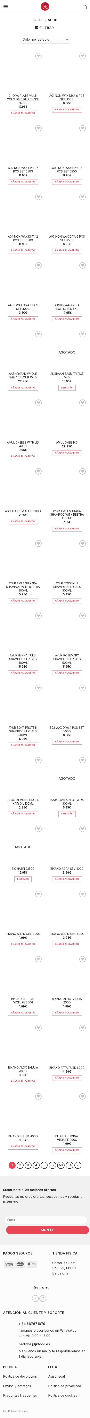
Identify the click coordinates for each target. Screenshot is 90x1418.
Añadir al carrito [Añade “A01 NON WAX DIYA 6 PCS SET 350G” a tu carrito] (67, 109)
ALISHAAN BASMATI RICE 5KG (67, 375)
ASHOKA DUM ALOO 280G (23, 511)
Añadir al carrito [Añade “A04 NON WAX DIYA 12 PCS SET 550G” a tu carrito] (23, 250)
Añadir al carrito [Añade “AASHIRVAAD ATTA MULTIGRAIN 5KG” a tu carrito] (67, 318)
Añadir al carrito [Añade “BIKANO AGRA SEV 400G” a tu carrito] (67, 878)
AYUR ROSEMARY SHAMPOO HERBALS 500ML (67, 659)
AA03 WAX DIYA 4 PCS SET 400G (23, 307)
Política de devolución (20, 1376)
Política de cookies (62, 1395)
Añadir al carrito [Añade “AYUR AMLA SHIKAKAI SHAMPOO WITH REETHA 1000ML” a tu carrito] (67, 528)
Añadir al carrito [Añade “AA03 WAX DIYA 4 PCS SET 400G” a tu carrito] (23, 318)
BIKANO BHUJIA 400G (23, 1136)
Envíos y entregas (17, 1386)
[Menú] (5, 6)
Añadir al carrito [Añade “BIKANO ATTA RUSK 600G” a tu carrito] (67, 1077)
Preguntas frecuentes (20, 1395)
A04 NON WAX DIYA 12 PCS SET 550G (23, 238)
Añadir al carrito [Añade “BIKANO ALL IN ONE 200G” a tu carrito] (23, 944)
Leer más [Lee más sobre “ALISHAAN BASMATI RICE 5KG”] (67, 387)
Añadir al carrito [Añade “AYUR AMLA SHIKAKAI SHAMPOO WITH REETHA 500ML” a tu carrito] (23, 600)
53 (61, 1165)
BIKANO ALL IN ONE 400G (67, 933)
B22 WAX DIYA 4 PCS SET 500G (67, 729)
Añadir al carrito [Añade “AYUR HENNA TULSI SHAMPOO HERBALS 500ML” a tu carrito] (23, 672)
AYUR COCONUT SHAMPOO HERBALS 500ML (67, 587)
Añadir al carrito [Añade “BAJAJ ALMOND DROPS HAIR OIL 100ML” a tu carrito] (23, 813)
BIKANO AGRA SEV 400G (67, 868)
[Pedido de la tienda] (45, 40)
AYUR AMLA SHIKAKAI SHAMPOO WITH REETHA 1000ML (67, 514)
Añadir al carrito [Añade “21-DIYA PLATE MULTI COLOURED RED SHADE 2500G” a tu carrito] (23, 113)
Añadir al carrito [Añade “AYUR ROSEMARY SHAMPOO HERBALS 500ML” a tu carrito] (67, 672)
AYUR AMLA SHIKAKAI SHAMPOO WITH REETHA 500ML (23, 587)
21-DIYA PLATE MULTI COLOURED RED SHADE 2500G (23, 99)
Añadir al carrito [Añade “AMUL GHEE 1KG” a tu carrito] (67, 452)
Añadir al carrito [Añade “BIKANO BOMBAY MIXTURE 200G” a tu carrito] (67, 1149)
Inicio (38, 20)
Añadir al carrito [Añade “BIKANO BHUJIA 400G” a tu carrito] (23, 1146)
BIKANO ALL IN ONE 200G (23, 933)
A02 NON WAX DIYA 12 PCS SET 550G (23, 169)
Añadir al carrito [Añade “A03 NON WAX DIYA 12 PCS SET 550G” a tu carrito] (67, 181)
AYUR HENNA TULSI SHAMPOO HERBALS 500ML (23, 659)
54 (70, 1165)
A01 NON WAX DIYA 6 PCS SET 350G (66, 97)
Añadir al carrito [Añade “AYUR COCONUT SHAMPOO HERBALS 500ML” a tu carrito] (67, 600)
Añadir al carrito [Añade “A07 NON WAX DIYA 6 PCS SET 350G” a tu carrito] (67, 250)
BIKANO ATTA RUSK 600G (66, 1067)
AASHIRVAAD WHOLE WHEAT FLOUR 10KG (23, 375)
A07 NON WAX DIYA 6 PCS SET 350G (67, 238)
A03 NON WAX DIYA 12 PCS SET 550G (67, 169)
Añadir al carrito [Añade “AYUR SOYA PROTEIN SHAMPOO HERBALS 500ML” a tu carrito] (23, 745)
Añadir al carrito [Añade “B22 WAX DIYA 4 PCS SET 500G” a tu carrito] (67, 741)
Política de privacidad (64, 1386)
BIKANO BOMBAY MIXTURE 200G (67, 1137)
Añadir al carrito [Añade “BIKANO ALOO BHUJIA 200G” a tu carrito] (67, 1012)
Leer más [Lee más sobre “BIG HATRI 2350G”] (23, 878)
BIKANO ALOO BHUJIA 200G (67, 1000)
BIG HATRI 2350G (23, 868)
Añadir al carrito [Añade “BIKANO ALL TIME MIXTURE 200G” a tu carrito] (23, 1012)
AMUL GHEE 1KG (67, 442)
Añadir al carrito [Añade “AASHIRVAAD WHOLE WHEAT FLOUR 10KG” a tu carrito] (23, 387)
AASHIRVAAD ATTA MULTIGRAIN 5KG (67, 307)
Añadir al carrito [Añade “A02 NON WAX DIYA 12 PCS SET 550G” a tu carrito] (23, 181)
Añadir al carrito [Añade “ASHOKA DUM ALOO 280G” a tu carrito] (23, 521)
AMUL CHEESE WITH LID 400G (23, 444)
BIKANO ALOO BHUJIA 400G (23, 1069)
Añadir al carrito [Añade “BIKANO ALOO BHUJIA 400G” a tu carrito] (23, 1081)
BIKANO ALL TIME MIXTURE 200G (23, 1000)
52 (52, 1165)
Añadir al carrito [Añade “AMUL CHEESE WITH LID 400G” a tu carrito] (23, 456)
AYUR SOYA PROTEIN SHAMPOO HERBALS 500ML (23, 731)
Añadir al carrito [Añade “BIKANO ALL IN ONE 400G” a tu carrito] (67, 944)
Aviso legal (56, 1376)
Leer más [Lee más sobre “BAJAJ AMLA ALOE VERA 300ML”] (67, 813)
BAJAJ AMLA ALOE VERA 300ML (67, 801)
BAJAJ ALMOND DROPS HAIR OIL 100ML (23, 801)
